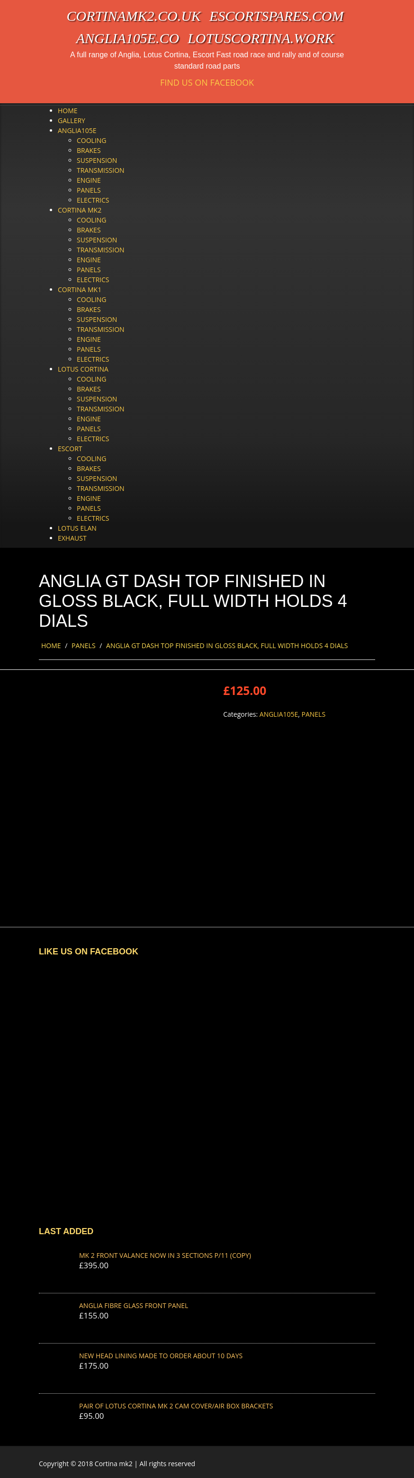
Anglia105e (77, 130)
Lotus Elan (77, 528)
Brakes (89, 150)
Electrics (93, 200)
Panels (89, 190)
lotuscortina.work (261, 38)
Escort (70, 448)
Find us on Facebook (207, 83)
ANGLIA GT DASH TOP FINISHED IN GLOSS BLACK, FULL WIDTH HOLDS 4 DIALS (227, 645)
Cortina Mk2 (79, 209)
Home (68, 110)
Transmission (101, 170)
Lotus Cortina (83, 369)
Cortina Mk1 (79, 289)
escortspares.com (276, 16)
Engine (89, 180)
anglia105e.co (128, 38)
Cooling (92, 140)
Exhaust (72, 538)
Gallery (71, 120)
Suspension (97, 160)
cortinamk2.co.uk (134, 16)
